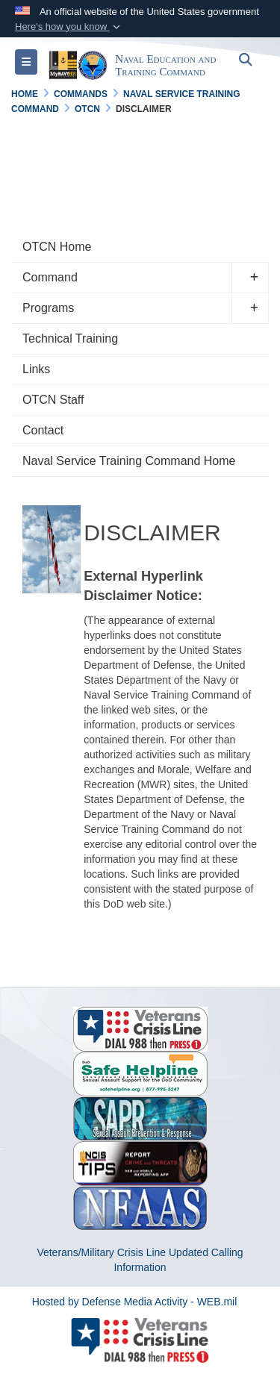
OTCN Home (56, 246)
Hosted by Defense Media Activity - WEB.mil (134, 1302)
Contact (42, 430)
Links (36, 369)
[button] (69, 26)
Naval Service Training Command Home (128, 461)
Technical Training (70, 338)
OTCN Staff (53, 399)
